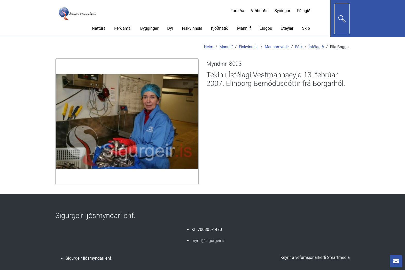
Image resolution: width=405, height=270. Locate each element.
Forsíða (237, 10)
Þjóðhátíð (220, 28)
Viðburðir (259, 10)
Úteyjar (287, 28)
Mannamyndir (277, 46)
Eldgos (266, 28)
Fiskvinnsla (192, 28)
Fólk (299, 46)
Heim (208, 46)
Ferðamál (122, 28)
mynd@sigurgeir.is (208, 240)
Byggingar (149, 28)
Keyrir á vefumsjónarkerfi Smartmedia (315, 257)
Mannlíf (244, 28)
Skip (306, 28)
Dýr (170, 28)
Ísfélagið (316, 46)
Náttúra (99, 28)
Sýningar (283, 10)
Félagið (303, 10)
